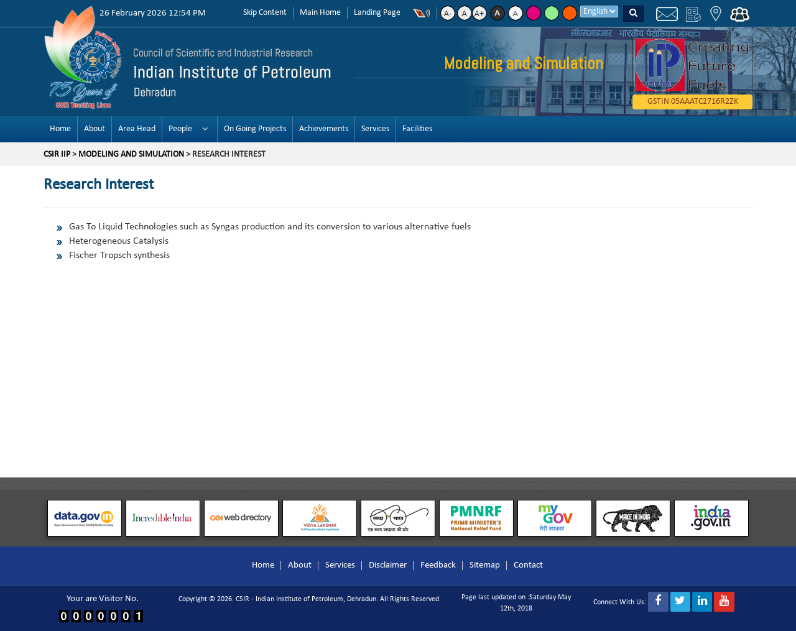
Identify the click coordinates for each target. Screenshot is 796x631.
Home (60, 129)
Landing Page (377, 12)
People (180, 129)
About (94, 129)
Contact (528, 565)
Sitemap (485, 565)
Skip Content (265, 12)
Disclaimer (388, 565)
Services (375, 129)
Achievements (323, 129)
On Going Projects (255, 129)
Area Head (136, 129)
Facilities (417, 129)
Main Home (320, 12)
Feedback (438, 565)
